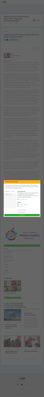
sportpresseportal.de (23, 204)
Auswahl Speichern (22, 212)
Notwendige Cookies (9, 191)
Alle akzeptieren (22, 215)
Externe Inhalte (8, 194)
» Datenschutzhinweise (22, 210)
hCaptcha (21, 206)
